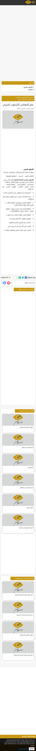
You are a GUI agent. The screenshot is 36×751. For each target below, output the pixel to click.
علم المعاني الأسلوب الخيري (26, 99)
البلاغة (18, 97)
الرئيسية (31, 97)
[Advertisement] (18, 24)
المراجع (30, 89)
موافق (32, 749)
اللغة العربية (24, 97)
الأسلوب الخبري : (27, 87)
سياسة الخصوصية (24, 749)
